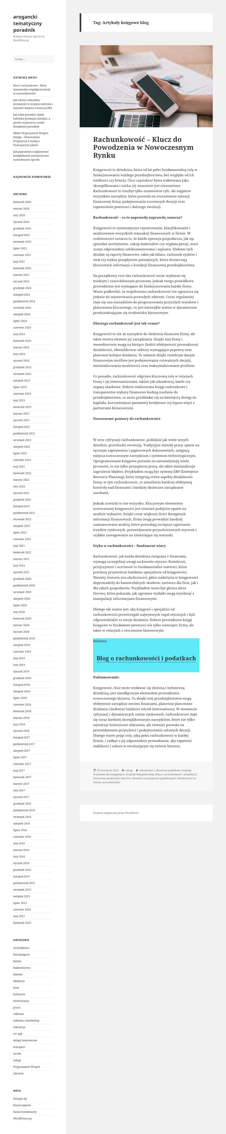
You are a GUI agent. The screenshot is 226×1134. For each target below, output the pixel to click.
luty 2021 (19, 565)
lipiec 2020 (20, 605)
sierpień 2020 (21, 599)
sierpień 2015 (21, 896)
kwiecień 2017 (22, 777)
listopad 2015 (21, 876)
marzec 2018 (21, 718)
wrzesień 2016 (22, 817)
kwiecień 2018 (22, 711)
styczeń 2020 (21, 632)
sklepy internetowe (25, 1040)
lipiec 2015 (20, 903)
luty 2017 (19, 790)
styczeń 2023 (21, 420)
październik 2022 (24, 433)
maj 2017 (19, 770)
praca (17, 1007)
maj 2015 (19, 916)
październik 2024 (24, 301)
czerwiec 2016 (22, 837)
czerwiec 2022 (22, 460)
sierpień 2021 (21, 526)
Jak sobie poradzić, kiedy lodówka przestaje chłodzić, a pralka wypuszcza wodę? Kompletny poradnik (31, 120)
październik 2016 (24, 810)
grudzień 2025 (22, 228)
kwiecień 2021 (22, 552)
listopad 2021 (21, 506)
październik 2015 (24, 883)
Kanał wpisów (22, 1105)
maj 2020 (19, 612)
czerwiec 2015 (22, 909)
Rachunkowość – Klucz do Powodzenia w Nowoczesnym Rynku (143, 147)
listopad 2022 (21, 427)
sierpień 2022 (21, 447)
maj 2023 (19, 400)
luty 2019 (19, 665)
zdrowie (18, 1073)
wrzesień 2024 (22, 308)
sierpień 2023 (21, 380)
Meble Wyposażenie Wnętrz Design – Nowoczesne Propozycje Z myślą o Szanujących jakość (30, 139)
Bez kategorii (21, 954)
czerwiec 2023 (22, 394)
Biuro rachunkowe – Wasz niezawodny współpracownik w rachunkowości (31, 89)
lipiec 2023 (20, 387)
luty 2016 (19, 856)
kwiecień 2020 (22, 618)
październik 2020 (24, 585)
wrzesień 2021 (22, 519)
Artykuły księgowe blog (140, 774)
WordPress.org (22, 1118)
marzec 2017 (21, 784)
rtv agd (17, 1034)
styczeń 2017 (21, 797)
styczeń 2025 (21, 281)
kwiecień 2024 (22, 341)
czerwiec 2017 (22, 764)
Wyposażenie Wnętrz (26, 1067)
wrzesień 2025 (22, 242)
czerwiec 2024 (22, 327)
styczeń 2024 (21, 360)
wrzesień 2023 (22, 374)
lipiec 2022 (20, 453)
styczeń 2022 (21, 493)
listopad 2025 (21, 235)
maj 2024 (19, 334)
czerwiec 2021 (22, 539)
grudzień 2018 (22, 678)
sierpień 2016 (21, 823)
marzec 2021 (21, 559)
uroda (17, 1053)
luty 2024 (19, 354)
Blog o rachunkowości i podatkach (146, 658)
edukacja (19, 981)
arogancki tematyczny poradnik (27, 23)
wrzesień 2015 (22, 890)
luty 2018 (19, 724)
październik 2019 (24, 638)
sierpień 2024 (21, 314)
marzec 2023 (21, 413)
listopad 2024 (21, 295)
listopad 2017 (21, 737)
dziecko (18, 974)
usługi (17, 1060)
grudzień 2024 (22, 288)
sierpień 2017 (21, 751)
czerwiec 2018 (22, 704)
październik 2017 (24, 744)
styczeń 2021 (21, 572)
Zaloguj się (20, 1098)
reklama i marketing (26, 1020)
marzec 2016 (21, 850)
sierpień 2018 (21, 691)
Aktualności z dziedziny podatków (159, 770)
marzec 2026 (21, 208)
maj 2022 (19, 466)
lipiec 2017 (20, 757)
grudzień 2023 (22, 367)
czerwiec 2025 (22, 255)
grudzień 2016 (22, 803)
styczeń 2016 (21, 863)
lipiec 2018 (20, 698)
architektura (21, 948)
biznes (17, 961)
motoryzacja (21, 1001)
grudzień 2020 (22, 579)
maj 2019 (19, 658)
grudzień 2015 (22, 870)
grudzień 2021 (22, 499)
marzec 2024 (21, 347)
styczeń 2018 (21, 731)
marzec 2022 (21, 480)
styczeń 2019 (21, 671)
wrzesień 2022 (22, 440)
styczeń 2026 (21, 222)
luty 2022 (19, 486)
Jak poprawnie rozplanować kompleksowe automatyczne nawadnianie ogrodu (31, 155)
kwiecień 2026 (22, 202)
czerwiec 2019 (22, 651)
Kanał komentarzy (25, 1112)
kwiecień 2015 (22, 923)
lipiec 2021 (20, 532)
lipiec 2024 (20, 321)
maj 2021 (19, 546)
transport (19, 1047)
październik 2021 (24, 513)
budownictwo (21, 968)
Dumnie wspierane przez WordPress (116, 813)
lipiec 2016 (20, 830)
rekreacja (19, 1027)
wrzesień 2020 (22, 592)
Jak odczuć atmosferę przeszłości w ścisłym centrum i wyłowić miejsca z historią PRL (33, 104)
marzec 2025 (21, 275)
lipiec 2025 (20, 248)
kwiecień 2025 (22, 268)
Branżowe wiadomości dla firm (112, 778)
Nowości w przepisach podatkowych (154, 778)
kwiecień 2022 (22, 473)
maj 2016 (19, 843)
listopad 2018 (21, 685)
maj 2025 (19, 261)
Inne (16, 987)
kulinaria (19, 994)
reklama (18, 1014)
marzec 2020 (21, 625)
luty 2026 (19, 215)
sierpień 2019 (21, 645)
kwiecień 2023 (22, 407)
